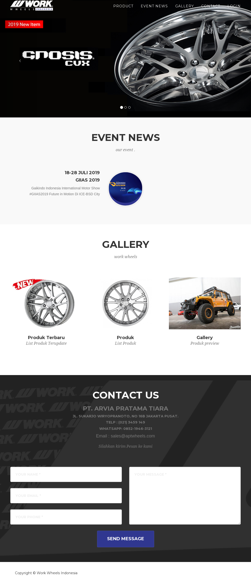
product (123, 12)
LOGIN (234, 12)
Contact (210, 12)
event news (154, 12)
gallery (184, 12)
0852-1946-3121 (137, 428)
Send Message (125, 538)
